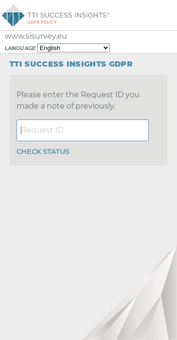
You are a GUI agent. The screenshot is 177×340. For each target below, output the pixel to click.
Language (20, 48)
